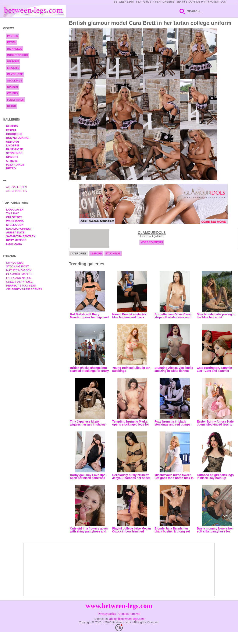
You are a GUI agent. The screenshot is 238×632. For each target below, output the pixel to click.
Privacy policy (107, 613)
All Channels (16, 190)
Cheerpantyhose (19, 281)
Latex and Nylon (18, 277)
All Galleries (16, 187)
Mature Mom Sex (18, 270)
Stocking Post (17, 266)
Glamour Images (19, 274)
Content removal (129, 613)
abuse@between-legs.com (127, 619)
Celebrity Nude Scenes (24, 289)
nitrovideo (14, 262)
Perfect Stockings (21, 285)
